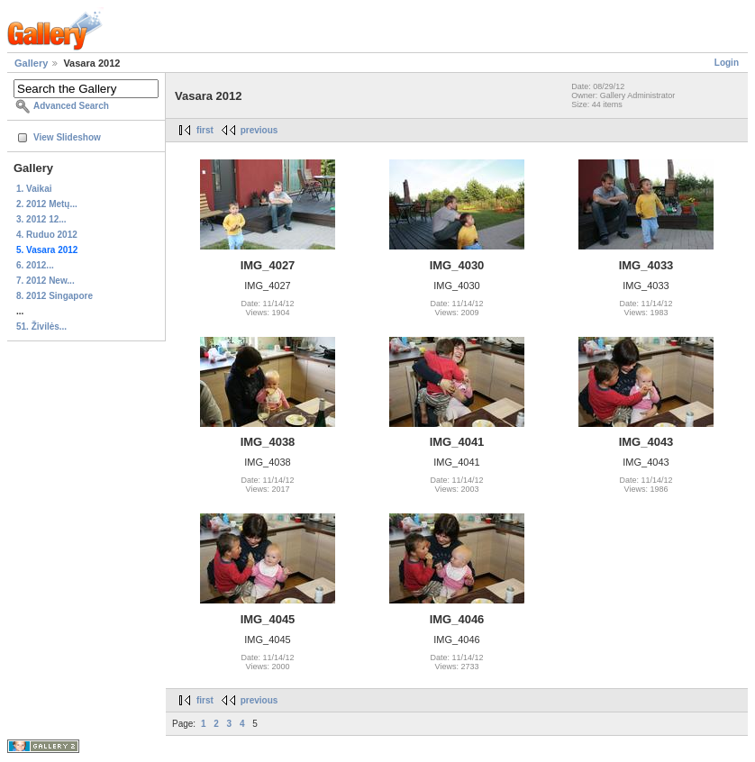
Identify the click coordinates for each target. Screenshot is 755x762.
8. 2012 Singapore (54, 296)
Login (726, 63)
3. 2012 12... (41, 219)
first (205, 130)
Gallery (31, 63)
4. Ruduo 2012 (46, 235)
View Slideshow (67, 137)
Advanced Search (71, 106)
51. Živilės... (41, 326)
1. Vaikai (33, 189)
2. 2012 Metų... (46, 204)
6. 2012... (35, 265)
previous (259, 130)
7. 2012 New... (45, 281)
